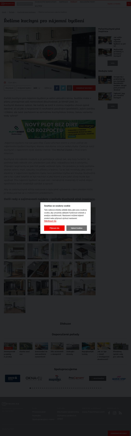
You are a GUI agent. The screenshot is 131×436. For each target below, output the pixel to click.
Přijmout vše (54, 228)
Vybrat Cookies (76, 228)
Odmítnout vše (50, 221)
